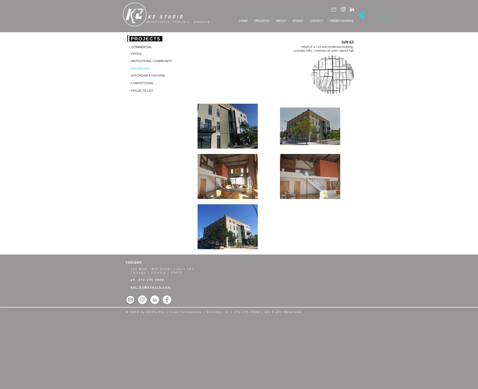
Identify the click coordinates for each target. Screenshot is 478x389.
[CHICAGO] (138, 262)
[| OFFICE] (143, 54)
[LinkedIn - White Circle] (154, 299)
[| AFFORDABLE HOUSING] (147, 75)
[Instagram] (343, 9)
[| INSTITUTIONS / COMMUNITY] (150, 61)
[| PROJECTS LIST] (143, 91)
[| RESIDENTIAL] (143, 68)
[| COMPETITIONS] (143, 83)
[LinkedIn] (352, 9)
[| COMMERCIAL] (143, 47)
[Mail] (334, 9)
